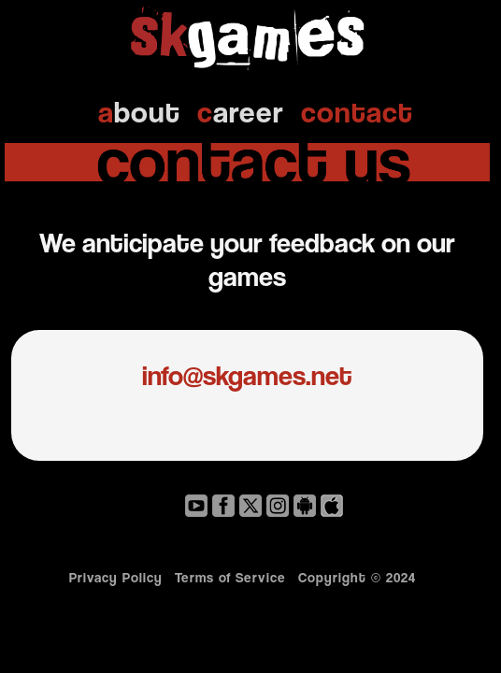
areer (240, 111)
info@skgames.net (247, 375)
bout (139, 111)
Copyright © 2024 (361, 576)
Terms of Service (230, 576)
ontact (357, 111)
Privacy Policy (116, 576)
